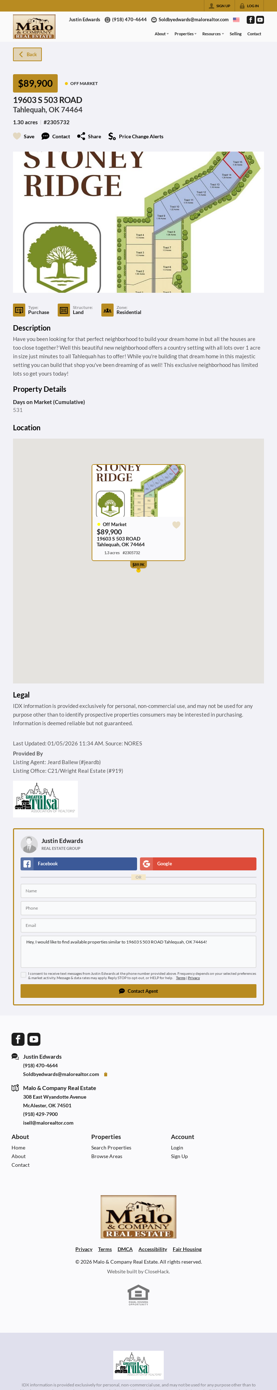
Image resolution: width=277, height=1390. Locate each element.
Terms (180, 978)
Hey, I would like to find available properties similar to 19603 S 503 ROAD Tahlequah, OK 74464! (138, 952)
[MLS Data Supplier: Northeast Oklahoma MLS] (138, 1365)
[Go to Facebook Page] (251, 20)
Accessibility (152, 1249)
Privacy (194, 978)
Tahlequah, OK (36, 109)
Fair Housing (187, 1249)
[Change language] (236, 19)
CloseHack (157, 1271)
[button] (138, 991)
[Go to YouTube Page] (260, 20)
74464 (72, 109)
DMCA (125, 1249)
